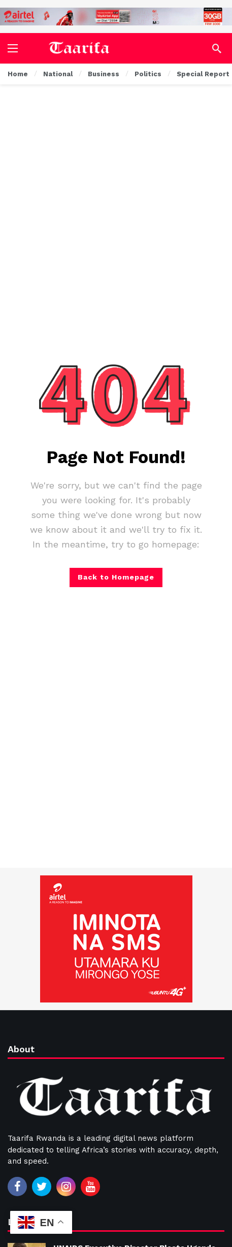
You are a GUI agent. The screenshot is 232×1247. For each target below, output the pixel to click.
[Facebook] (17, 1186)
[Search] (216, 48)
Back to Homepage (116, 577)
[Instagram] (66, 1186)
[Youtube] (90, 1186)
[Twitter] (41, 1186)
